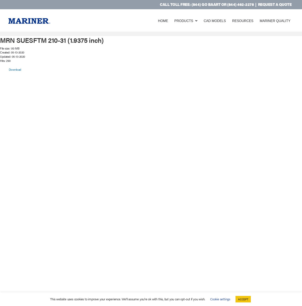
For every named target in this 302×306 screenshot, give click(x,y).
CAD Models (215, 21)
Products (183, 21)
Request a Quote (275, 4)
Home (163, 21)
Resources (242, 21)
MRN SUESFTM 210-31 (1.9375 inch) (52, 40)
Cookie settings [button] (220, 299)
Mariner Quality (275, 21)
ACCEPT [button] (243, 299)
